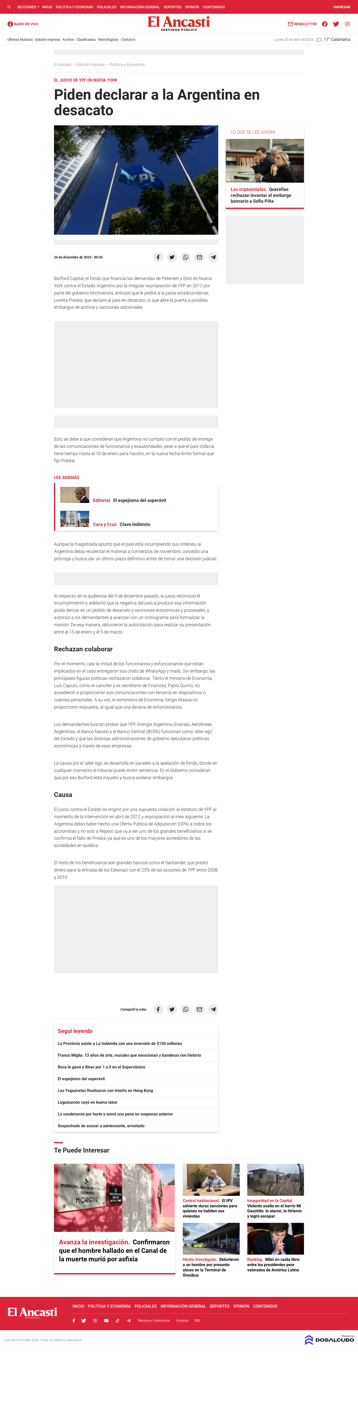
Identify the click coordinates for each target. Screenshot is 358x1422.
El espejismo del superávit (81, 1078)
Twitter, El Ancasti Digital (83, 1321)
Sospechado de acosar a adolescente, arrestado (101, 1125)
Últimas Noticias (20, 40)
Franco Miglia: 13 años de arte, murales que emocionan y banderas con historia (129, 1055)
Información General (140, 7)
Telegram (128, 1321)
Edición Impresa (47, 40)
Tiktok (117, 1321)
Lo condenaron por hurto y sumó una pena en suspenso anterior (115, 1114)
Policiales (106, 7)
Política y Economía (74, 7)
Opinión (192, 7)
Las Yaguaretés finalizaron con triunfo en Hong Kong (105, 1090)
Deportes (172, 7)
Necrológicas (108, 40)
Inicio (47, 7)
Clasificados (86, 40)
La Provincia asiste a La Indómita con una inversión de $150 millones (120, 1043)
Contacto (128, 40)
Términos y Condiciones (154, 1320)
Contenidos (214, 7)
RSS (197, 1320)
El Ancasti (63, 64)
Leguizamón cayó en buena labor (88, 1102)
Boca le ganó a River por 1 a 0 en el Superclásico (101, 1067)
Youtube (106, 1321)
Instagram (95, 1321)
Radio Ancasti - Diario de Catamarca (23, 24)
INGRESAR (342, 7)
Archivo (68, 40)
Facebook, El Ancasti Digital (73, 1321)
